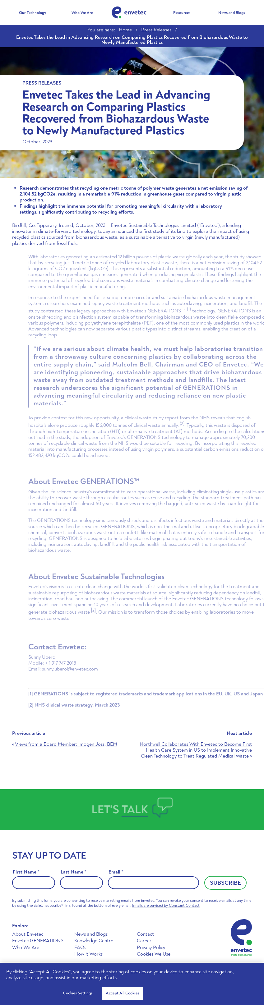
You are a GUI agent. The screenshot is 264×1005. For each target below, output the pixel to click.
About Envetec (27, 934)
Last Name (73, 872)
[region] (132, 984)
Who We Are (82, 12)
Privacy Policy (151, 947)
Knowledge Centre (93, 941)
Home (125, 30)
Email (116, 872)
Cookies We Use (153, 954)
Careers (145, 941)
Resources (181, 12)
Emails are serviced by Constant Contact (166, 905)
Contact (145, 934)
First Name (26, 872)
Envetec (129, 12)
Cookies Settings (77, 993)
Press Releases (156, 30)
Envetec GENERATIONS (37, 941)
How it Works (88, 954)
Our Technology (32, 12)
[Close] (254, 973)
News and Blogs (231, 12)
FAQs (80, 947)
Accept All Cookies (122, 993)
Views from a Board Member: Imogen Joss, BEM (66, 744)
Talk (135, 809)
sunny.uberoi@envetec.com (82, 669)
